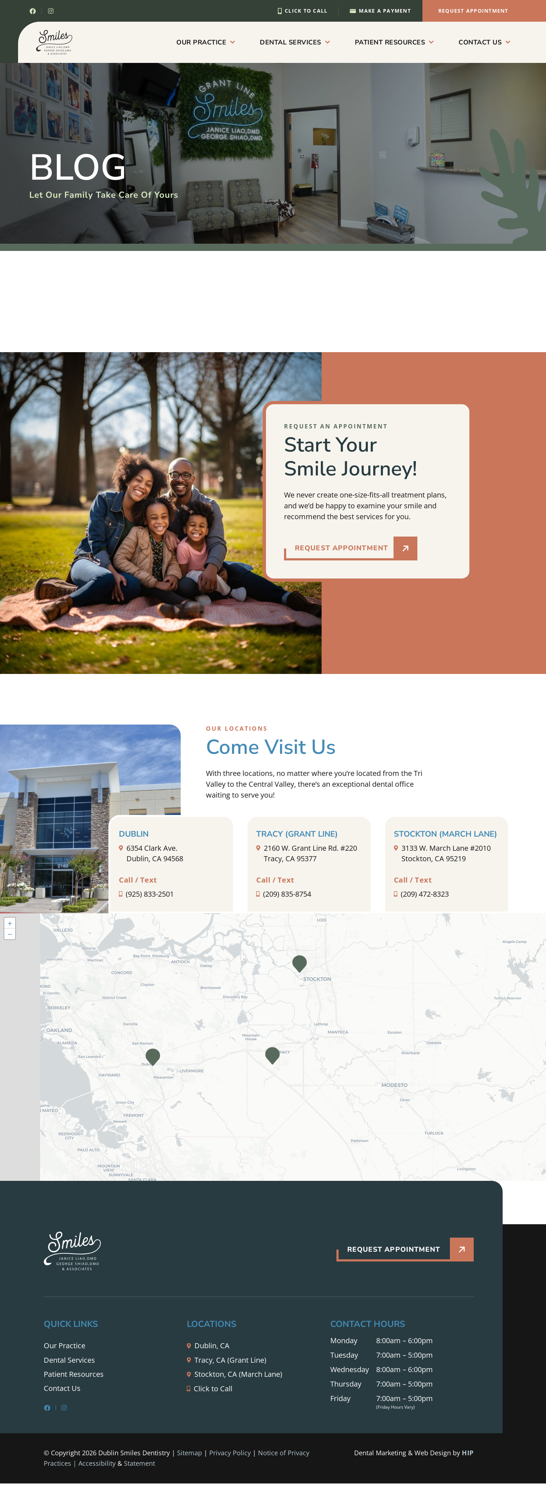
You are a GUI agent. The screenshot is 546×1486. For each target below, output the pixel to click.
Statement (139, 1466)
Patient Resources (394, 42)
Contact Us (484, 42)
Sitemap (189, 1455)
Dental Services (295, 42)
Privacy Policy (230, 1455)
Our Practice (205, 42)
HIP (468, 1455)
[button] (299, 966)
